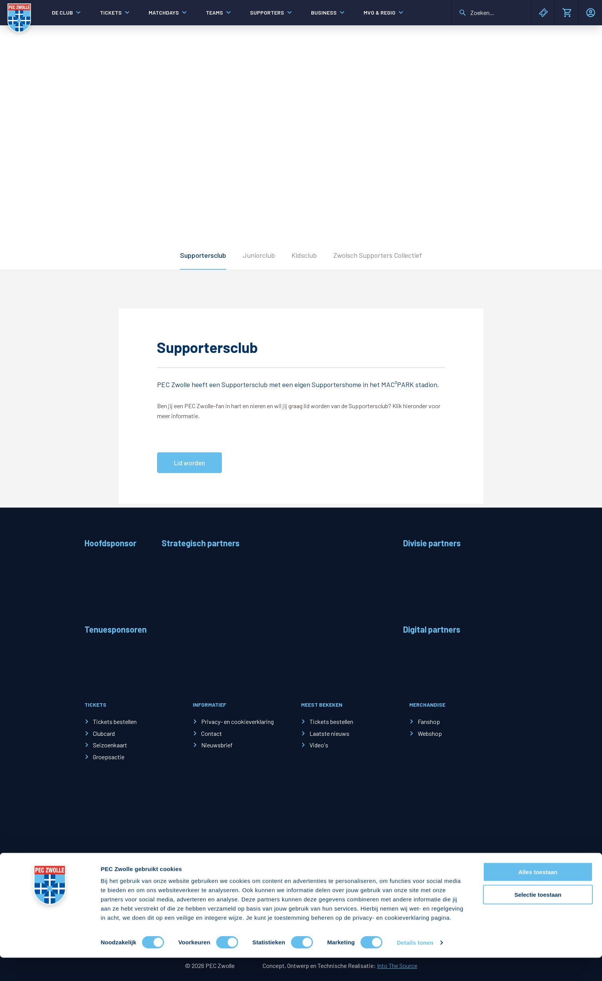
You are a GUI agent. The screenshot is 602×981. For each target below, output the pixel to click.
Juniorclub (259, 255)
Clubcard (104, 733)
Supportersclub (203, 255)
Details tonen (415, 966)
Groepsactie (108, 756)
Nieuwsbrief (217, 745)
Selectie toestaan (538, 918)
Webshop (430, 733)
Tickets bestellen (115, 721)
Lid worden (189, 463)
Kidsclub (304, 255)
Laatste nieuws (329, 733)
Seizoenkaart (110, 745)
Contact (211, 733)
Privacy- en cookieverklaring (237, 721)
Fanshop (429, 721)
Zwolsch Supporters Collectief (377, 255)
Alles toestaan (537, 895)
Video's (318, 745)
